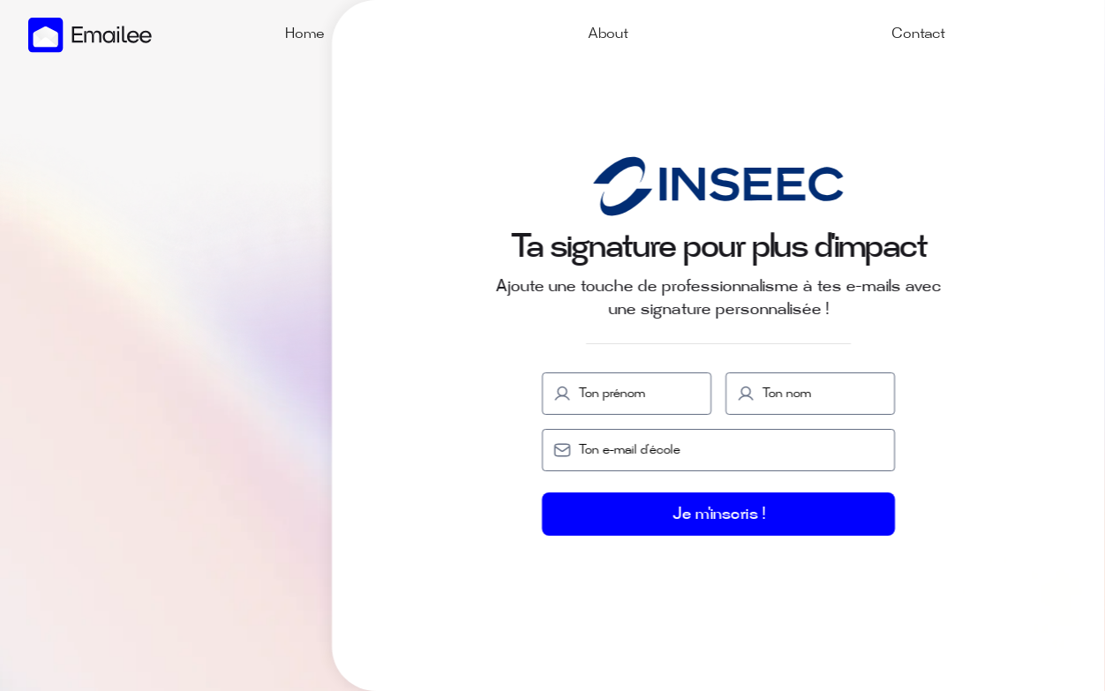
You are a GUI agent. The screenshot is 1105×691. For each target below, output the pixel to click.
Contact (918, 34)
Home (305, 34)
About (608, 34)
